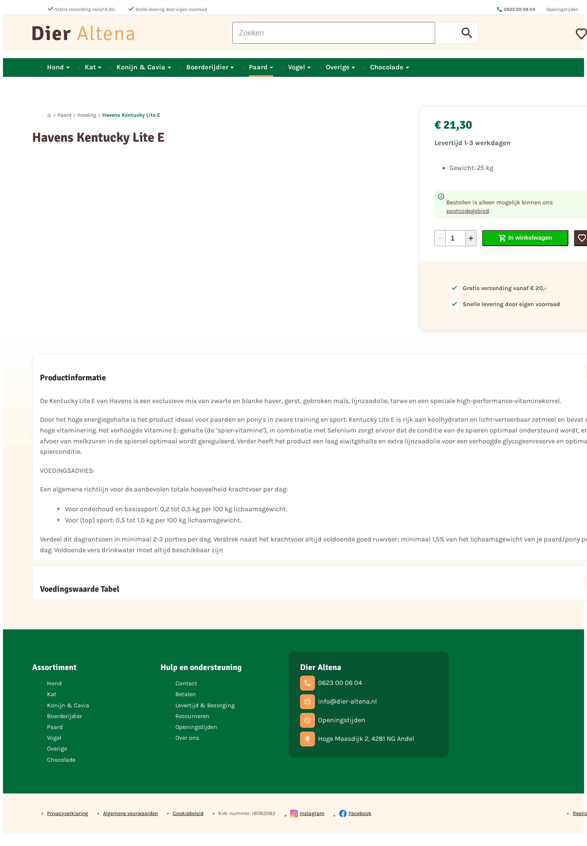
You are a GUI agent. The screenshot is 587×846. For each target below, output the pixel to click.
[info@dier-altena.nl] (338, 701)
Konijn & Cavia (68, 705)
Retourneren (192, 716)
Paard (64, 115)
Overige (57, 748)
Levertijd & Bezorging (205, 705)
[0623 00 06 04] (331, 683)
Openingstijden (196, 726)
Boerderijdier (64, 716)
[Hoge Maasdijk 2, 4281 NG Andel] (357, 739)
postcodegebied (467, 210)
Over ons (187, 737)
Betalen (185, 694)
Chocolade (61, 759)
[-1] (440, 238)
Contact (186, 683)
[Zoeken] (333, 33)
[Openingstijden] (332, 720)
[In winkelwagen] (525, 238)
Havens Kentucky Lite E (131, 115)
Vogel (54, 737)
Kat (51, 694)
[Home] (49, 115)
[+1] (471, 238)
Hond (54, 683)
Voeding (86, 115)
